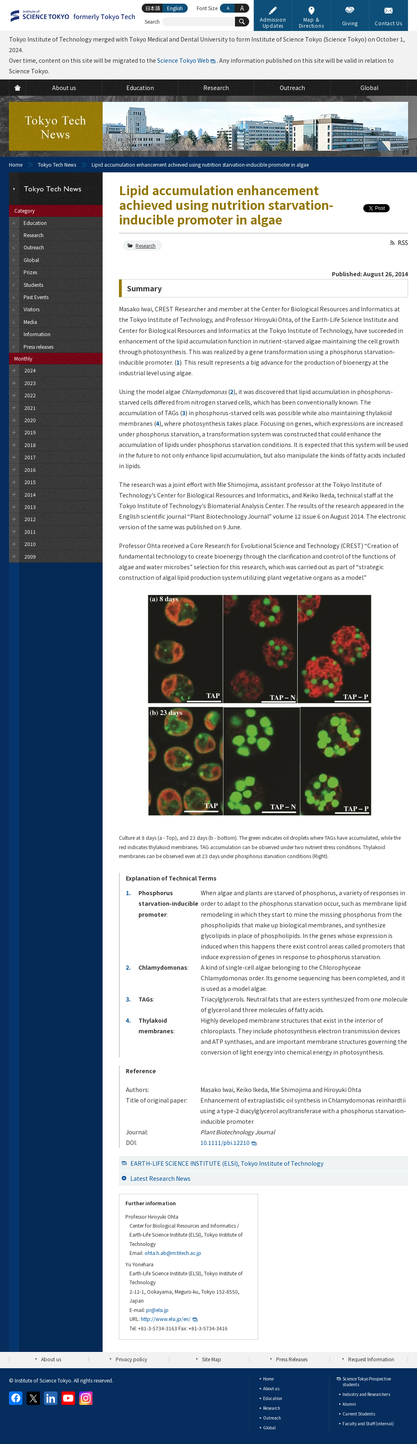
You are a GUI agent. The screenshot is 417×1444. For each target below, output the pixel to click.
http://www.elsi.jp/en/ (166, 1318)
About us (51, 1359)
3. (128, 999)
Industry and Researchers (366, 1394)
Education (272, 1398)
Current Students (358, 1414)
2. (128, 967)
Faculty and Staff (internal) (368, 1423)
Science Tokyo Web (183, 60)
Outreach (272, 1418)
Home (15, 164)
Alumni (349, 1404)
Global (269, 1427)
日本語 (152, 7)
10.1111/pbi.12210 (225, 1142)
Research (146, 245)
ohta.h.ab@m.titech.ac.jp (173, 1252)
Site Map (211, 1359)
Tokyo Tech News (57, 164)
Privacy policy (131, 1359)
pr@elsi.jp (157, 1309)
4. (128, 1020)
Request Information (371, 1359)
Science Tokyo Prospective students (366, 1381)
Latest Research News (160, 1178)
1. (128, 893)
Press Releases (291, 1359)
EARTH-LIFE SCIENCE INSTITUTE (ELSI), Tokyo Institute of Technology (226, 1163)
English (175, 7)
